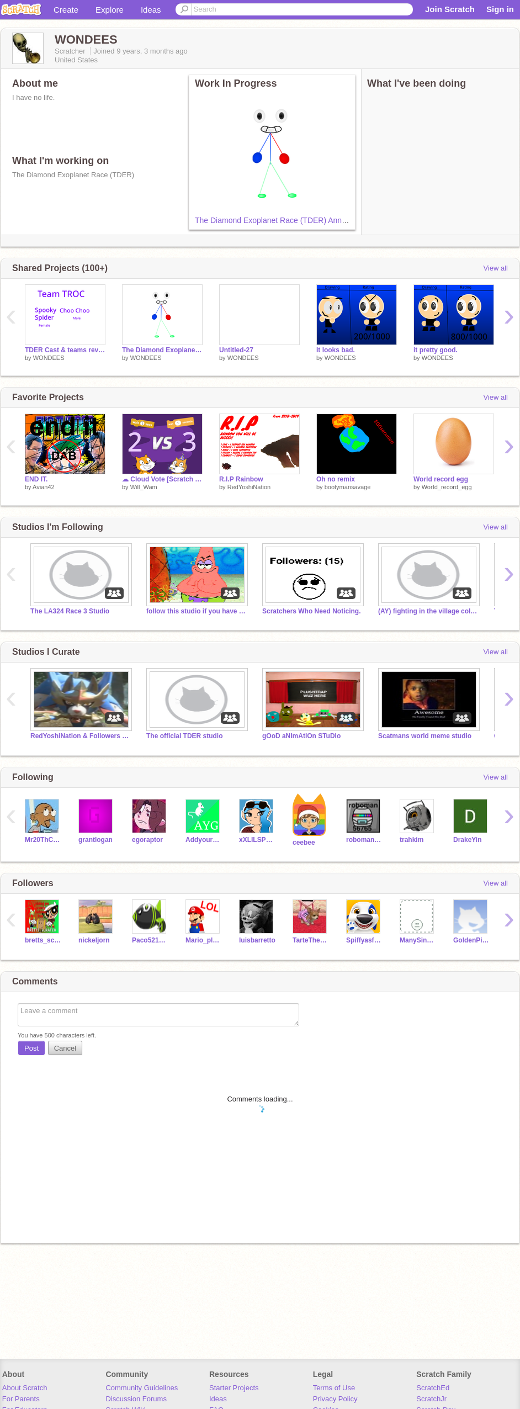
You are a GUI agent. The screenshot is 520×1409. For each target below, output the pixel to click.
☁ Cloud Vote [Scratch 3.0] (162, 479)
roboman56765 (364, 840)
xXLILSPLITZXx (257, 840)
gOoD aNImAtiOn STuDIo (301, 736)
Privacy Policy (335, 1399)
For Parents (21, 1399)
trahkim (411, 840)
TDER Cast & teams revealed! (65, 350)
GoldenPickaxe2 (471, 940)
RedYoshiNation (248, 487)
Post (31, 1048)
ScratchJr (431, 1399)
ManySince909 (418, 940)
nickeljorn (94, 940)
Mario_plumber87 (203, 940)
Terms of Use (334, 1388)
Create (66, 9)
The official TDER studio (184, 736)
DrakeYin (467, 840)
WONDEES (49, 357)
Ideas (151, 9)
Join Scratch (450, 9)
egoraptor (147, 840)
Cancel (65, 1048)
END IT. (36, 479)
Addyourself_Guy (203, 840)
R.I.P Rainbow (241, 479)
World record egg (440, 479)
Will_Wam (143, 487)
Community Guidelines (141, 1388)
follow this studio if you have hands (196, 611)
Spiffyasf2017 (364, 940)
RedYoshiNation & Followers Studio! (80, 736)
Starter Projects (234, 1388)
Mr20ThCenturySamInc (43, 840)
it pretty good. (435, 350)
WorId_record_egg (447, 487)
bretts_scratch (43, 940)
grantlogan (95, 840)
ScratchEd (432, 1388)
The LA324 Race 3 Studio (69, 611)
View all (495, 268)
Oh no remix (335, 479)
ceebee (304, 842)
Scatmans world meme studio (424, 736)
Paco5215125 (150, 940)
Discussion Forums (136, 1399)
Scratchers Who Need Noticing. (311, 611)
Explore (109, 9)
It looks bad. (335, 350)
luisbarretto (257, 940)
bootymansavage (348, 487)
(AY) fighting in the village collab (427, 611)
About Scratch (24, 1388)
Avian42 (44, 487)
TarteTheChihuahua (311, 940)
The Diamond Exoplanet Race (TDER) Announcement (287, 220)
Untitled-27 (236, 350)
